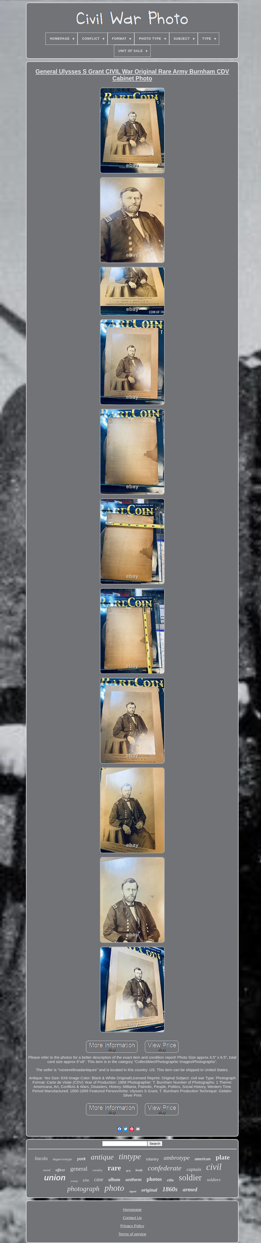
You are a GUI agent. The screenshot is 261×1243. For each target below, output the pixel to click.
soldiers (213, 1179)
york (81, 1159)
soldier (190, 1177)
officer (60, 1170)
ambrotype (177, 1157)
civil (213, 1167)
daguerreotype (62, 1159)
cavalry (97, 1170)
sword (46, 1170)
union (55, 1177)
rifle (170, 1180)
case (98, 1179)
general (78, 1169)
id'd (128, 1170)
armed (190, 1189)
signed (132, 1191)
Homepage (132, 1209)
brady (139, 1170)
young (74, 1180)
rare (114, 1168)
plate (223, 1157)
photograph (83, 1189)
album (114, 1179)
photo (114, 1188)
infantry (152, 1159)
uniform (133, 1179)
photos (154, 1179)
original (149, 1190)
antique (102, 1157)
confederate (164, 1168)
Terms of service (132, 1234)
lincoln (41, 1158)
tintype (130, 1156)
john (86, 1180)
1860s (170, 1189)
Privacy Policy (132, 1226)
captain (194, 1169)
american (203, 1159)
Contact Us (132, 1218)
